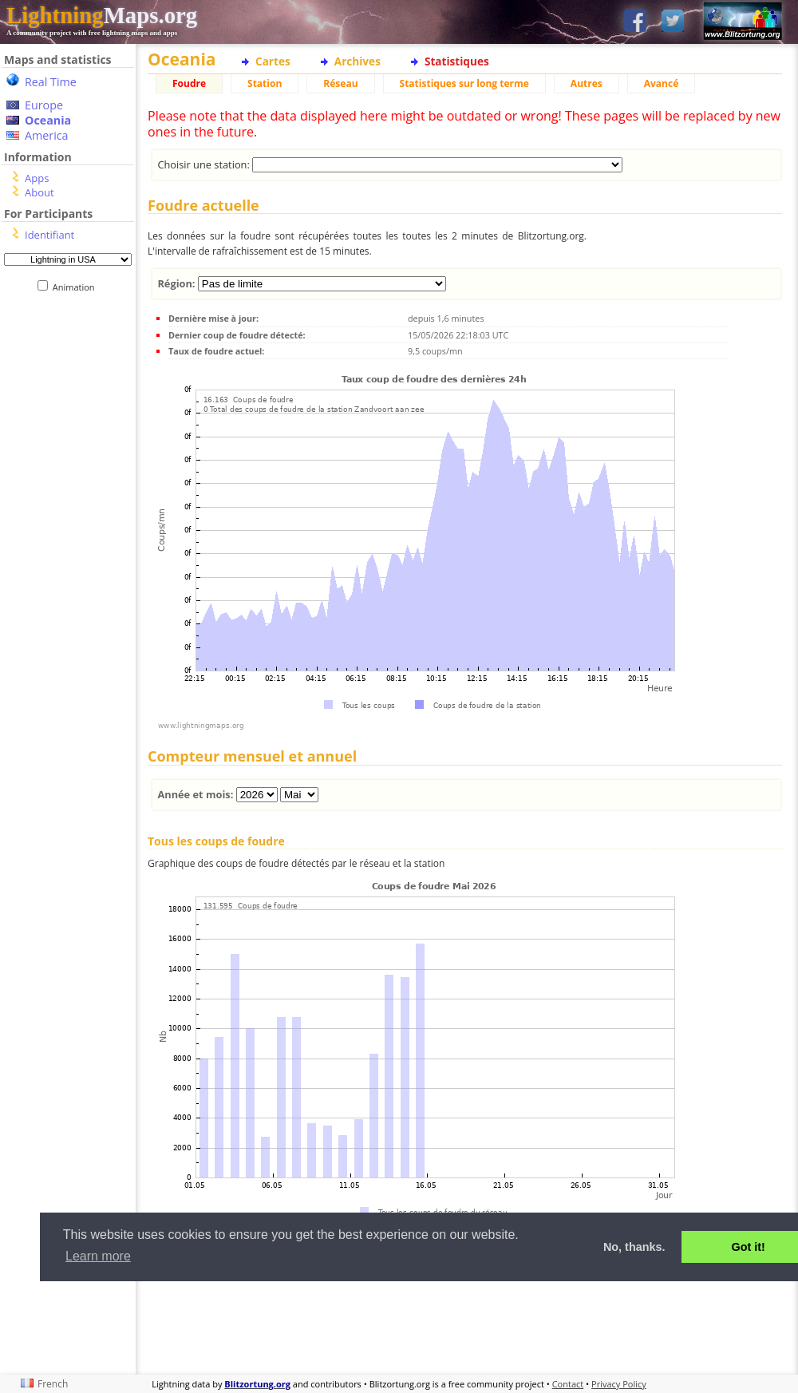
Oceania (48, 120)
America (47, 135)
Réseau (340, 83)
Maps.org (101, 15)
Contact (568, 1384)
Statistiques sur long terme (464, 83)
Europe (44, 105)
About (39, 192)
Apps (37, 178)
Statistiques (457, 61)
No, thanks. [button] (634, 1247)
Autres (586, 83)
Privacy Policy (618, 1384)
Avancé (661, 83)
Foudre (189, 83)
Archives (357, 61)
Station (264, 83)
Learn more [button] (98, 1256)
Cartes (272, 61)
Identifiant (49, 235)
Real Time (51, 81)
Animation (77, 287)
